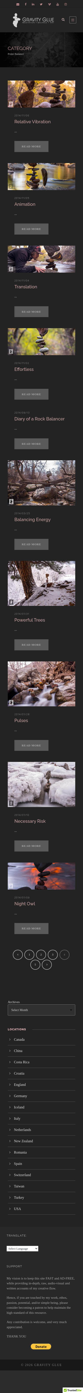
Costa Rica (21, 1062)
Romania (20, 1152)
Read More (31, 146)
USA (17, 1209)
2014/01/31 (21, 613)
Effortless (24, 369)
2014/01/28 (22, 714)
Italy (17, 1118)
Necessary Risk (30, 821)
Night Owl (24, 903)
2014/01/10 (21, 815)
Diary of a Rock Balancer (39, 419)
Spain (18, 1164)
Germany (20, 1096)
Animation (24, 204)
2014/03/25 (22, 513)
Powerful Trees (29, 620)
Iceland (19, 1107)
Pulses (21, 720)
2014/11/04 (21, 280)
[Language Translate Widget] (22, 1248)
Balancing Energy (32, 519)
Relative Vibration (32, 121)
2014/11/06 (21, 115)
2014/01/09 (22, 897)
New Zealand (23, 1141)
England (20, 1085)
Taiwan (19, 1186)
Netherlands (22, 1130)
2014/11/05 (21, 198)
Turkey (19, 1197)
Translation (25, 286)
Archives (14, 1002)
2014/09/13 (22, 412)
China (18, 1051)
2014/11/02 (21, 363)
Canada (19, 1039)
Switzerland (22, 1175)
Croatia (19, 1073)
